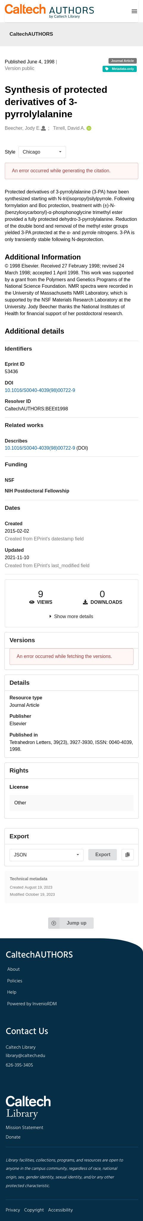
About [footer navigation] (13, 969)
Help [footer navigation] (11, 992)
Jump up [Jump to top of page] (67, 923)
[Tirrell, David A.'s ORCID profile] (88, 128)
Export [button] (103, 854)
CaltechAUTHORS (31, 34)
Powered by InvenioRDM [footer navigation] (32, 1004)
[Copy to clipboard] (128, 854)
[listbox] (42, 152)
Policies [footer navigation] (14, 981)
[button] (71, 803)
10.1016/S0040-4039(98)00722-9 (40, 390)
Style (10, 151)
